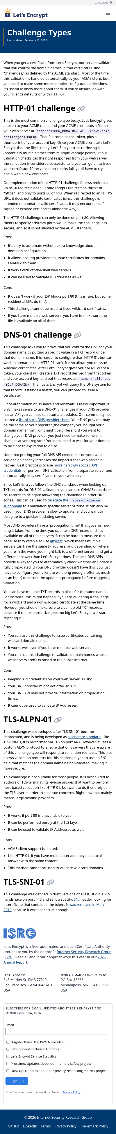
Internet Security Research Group (64, 1117)
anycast (56, 541)
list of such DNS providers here (44, 419)
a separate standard (84, 736)
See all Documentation (21, 44)
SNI (77, 899)
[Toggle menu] (108, 13)
